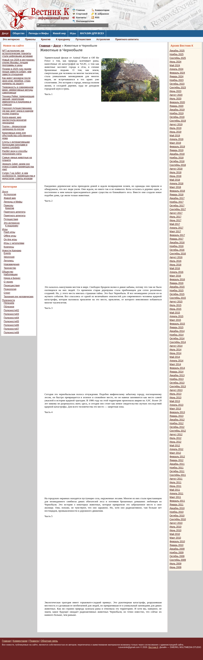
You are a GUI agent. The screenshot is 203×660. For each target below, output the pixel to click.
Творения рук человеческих (18, 296)
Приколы (30, 39)
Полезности (8, 300)
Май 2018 (175, 179)
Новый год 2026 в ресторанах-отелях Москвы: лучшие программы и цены (18, 62)
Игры (73, 33)
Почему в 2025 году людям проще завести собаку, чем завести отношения (16, 72)
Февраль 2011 (177, 501)
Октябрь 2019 (177, 117)
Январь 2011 (176, 504)
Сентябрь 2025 (178, 58)
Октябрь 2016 (177, 250)
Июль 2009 (175, 563)
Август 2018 (176, 168)
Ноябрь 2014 (177, 334)
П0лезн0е (9, 303)
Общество (18, 33)
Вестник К (153, 647)
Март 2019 (175, 143)
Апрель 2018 (176, 183)
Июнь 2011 (175, 486)
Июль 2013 (175, 394)
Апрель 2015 (176, 316)
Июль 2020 (175, 98)
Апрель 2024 (176, 69)
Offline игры (10, 235)
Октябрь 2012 (177, 427)
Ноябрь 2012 (177, 423)
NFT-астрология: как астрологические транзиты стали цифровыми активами (17, 53)
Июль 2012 (175, 438)
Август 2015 (176, 301)
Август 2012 (176, 434)
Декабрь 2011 (177, 464)
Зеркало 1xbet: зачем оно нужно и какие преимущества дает (18, 167)
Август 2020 (176, 95)
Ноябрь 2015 (177, 290)
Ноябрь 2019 (177, 113)
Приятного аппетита (127, 39)
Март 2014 (175, 364)
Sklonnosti (9, 257)
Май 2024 (175, 65)
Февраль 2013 (177, 412)
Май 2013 (175, 401)
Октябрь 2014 (177, 338)
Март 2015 (175, 320)
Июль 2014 (175, 349)
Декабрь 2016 (177, 242)
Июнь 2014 (175, 353)
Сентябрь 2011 (178, 475)
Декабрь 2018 (177, 154)
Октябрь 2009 (177, 556)
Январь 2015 (176, 327)
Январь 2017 (176, 239)
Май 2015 (175, 312)
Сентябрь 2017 (178, 209)
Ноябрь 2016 (177, 246)
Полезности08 (11, 332)
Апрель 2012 (176, 449)
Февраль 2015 (177, 323)
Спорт (7, 293)
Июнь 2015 (175, 309)
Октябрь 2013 (177, 382)
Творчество (10, 268)
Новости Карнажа (11, 250)
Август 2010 (176, 523)
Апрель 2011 (176, 493)
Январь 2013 (176, 416)
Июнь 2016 (175, 264)
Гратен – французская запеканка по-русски (14, 128)
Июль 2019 (175, 128)
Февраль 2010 (177, 541)
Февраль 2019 (177, 146)
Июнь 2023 (175, 91)
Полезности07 (11, 328)
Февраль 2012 (177, 456)
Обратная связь (49, 641)
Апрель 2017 (176, 227)
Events (7, 253)
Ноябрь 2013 (177, 379)
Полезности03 (11, 314)
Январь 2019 (176, 150)
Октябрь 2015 (177, 294)
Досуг (5, 33)
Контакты (81, 17)
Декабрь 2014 (177, 331)
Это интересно (11, 39)
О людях (8, 281)
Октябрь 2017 (177, 205)
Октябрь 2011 (177, 471)
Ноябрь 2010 (177, 512)
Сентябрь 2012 (178, 430)
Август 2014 (176, 346)
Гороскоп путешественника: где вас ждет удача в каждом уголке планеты (17, 111)
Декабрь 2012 (177, 419)
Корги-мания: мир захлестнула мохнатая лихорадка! (14, 120)
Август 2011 (176, 478)
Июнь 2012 (175, 442)
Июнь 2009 (175, 567)
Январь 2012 (176, 460)
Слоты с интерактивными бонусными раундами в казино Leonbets (16, 145)
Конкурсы (9, 247)
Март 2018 (175, 187)
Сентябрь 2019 (178, 120)
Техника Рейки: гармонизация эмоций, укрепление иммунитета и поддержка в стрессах (18, 100)
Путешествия (83, 39)
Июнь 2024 (175, 61)
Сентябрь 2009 (178, 560)
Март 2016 (175, 275)
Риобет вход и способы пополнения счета (14, 152)
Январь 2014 (176, 371)
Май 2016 (175, 268)
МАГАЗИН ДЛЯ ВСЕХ (92, 33)
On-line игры (10, 239)
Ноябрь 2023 (177, 80)
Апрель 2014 (176, 360)
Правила (34, 641)
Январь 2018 (176, 194)
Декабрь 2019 (177, 109)
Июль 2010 (175, 526)
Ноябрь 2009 (177, 552)
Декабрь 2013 (177, 375)
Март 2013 (175, 408)
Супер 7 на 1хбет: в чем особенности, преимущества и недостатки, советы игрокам (18, 176)
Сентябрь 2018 (178, 165)
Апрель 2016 (176, 272)
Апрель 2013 (176, 405)
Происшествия (12, 285)
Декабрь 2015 (177, 287)
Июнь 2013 (175, 397)
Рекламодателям (83, 21)
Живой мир (59, 33)
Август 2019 (176, 124)
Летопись (9, 260)
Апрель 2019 (176, 139)
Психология (10, 289)
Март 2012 (175, 453)
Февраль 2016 (177, 279)
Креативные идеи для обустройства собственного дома (17, 135)
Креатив (46, 39)
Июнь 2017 (175, 220)
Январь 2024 (176, 76)
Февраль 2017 (177, 235)
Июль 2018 (175, 172)
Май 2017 (175, 224)
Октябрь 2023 (177, 84)
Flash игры (9, 232)
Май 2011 (175, 489)
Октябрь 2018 (177, 161)
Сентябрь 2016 (178, 253)
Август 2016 (176, 257)
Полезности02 (11, 310)
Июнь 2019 (175, 132)
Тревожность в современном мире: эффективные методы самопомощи (17, 90)
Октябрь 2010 (177, 515)
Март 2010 (175, 537)
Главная (80, 10)
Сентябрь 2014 (178, 342)
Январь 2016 (176, 283)
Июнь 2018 (175, 176)
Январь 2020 (176, 106)
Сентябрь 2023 (178, 87)
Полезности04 (11, 317)
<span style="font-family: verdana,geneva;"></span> (97, 142)
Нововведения (11, 264)
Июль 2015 (175, 305)
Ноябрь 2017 (177, 202)
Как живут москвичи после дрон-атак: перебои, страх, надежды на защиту (16, 81)
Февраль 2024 (177, 72)
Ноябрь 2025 (177, 54)
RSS (97, 17)
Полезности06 (11, 325)
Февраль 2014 (177, 368)
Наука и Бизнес (12, 278)
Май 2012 (175, 445)
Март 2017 (175, 231)
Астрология (103, 39)
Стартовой (81, 14)
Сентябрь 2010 (178, 519)
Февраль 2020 (177, 102)
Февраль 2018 (177, 191)
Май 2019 (175, 135)
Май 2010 (175, 534)
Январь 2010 (176, 545)
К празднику (63, 39)
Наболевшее (11, 274)
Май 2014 (175, 357)
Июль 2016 (175, 261)
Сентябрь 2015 (178, 298)
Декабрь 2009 (177, 549)
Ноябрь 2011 (177, 467)
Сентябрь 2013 (178, 386)
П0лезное (9, 306)
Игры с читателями (14, 243)
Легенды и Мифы (39, 33)
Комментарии (102, 10)
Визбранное (102, 14)
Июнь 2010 (175, 530)
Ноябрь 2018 (177, 157)
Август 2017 (176, 213)
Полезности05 (11, 321)
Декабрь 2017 (177, 198)
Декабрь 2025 (177, 50)
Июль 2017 (175, 216)
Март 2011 (175, 497)
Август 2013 (176, 390)
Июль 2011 (175, 482)
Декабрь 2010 (177, 508)
